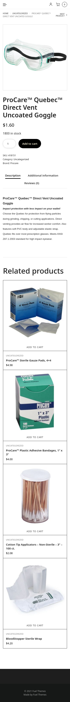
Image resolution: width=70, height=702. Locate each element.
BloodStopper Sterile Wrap (24, 638)
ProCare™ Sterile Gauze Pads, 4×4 (28, 360)
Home (5, 13)
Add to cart (29, 143)
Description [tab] (13, 175)
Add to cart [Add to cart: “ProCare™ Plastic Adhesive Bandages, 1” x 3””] (35, 437)
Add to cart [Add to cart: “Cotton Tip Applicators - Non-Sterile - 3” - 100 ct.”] (35, 531)
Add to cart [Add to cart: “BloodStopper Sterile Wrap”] (35, 625)
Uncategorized (20, 13)
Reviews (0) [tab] (31, 183)
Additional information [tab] (43, 175)
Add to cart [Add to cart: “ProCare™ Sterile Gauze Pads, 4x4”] (35, 347)
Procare (14, 163)
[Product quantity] (9, 143)
